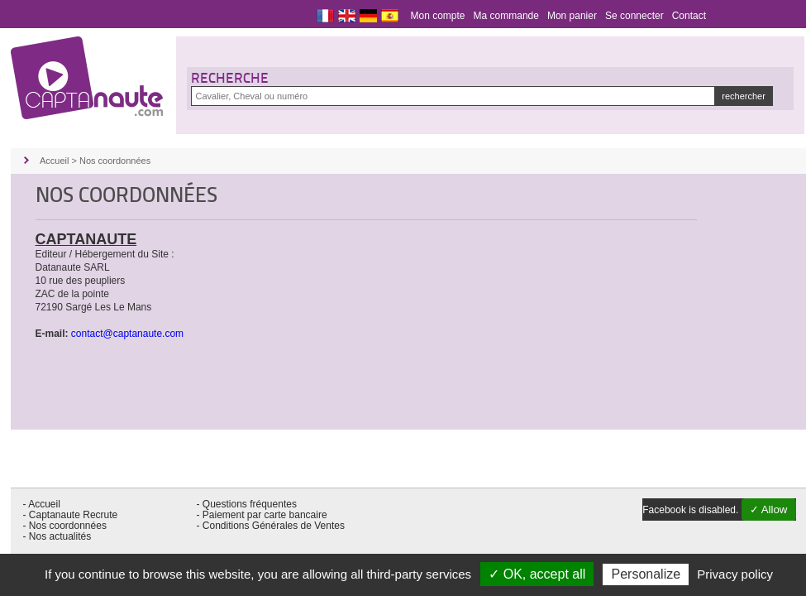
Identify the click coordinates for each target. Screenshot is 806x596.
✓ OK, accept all (537, 574)
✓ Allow (769, 509)
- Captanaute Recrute (70, 515)
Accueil (54, 161)
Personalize (645, 574)
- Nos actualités (57, 536)
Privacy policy (735, 574)
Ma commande (506, 16)
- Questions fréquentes (247, 504)
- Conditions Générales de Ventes (271, 525)
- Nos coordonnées (65, 525)
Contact (689, 16)
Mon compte (438, 16)
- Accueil (41, 504)
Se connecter (634, 16)
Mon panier (572, 16)
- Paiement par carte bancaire (262, 515)
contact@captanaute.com (127, 333)
